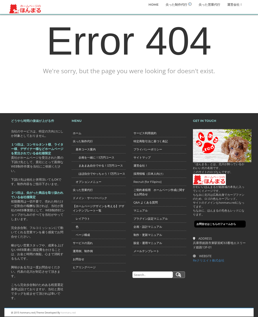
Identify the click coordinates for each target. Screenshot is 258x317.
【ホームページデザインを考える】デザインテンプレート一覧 (98, 208)
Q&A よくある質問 (146, 202)
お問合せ (78, 259)
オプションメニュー (87, 181)
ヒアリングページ (84, 267)
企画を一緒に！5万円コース (93, 157)
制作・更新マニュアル (148, 235)
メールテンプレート (146, 251)
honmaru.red (68, 312)
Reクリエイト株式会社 (208, 260)
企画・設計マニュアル (148, 226)
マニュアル (141, 210)
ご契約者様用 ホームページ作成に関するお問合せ (159, 192)
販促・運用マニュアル (148, 243)
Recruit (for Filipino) (148, 181)
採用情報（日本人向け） (149, 173)
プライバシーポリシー (148, 149)
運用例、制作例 (83, 251)
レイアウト (81, 218)
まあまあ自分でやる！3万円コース (98, 165)
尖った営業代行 (209, 5)
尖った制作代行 (179, 4)
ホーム (77, 133)
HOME (153, 5)
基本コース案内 (84, 149)
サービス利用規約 (145, 133)
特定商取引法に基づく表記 (151, 141)
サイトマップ (142, 157)
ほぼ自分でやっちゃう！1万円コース (99, 173)
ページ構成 (81, 235)
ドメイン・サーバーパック (90, 198)
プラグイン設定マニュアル (151, 218)
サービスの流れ (83, 243)
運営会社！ (235, 5)
